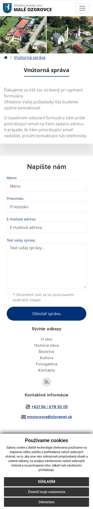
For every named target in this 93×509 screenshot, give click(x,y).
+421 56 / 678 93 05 (49, 407)
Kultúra (46, 358)
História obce (46, 345)
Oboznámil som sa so (43, 297)
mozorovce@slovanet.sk (49, 417)
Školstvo (46, 352)
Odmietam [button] (46, 502)
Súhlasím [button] (46, 482)
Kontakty (46, 370)
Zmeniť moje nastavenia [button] (46, 492)
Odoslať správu (46, 313)
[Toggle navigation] (82, 8)
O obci (46, 339)
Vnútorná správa (29, 57)
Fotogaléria (46, 364)
